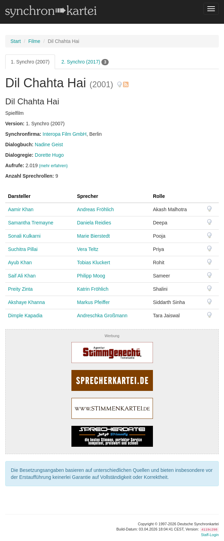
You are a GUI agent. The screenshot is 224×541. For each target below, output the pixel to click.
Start (15, 41)
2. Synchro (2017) (85, 62)
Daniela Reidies (94, 222)
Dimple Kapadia (25, 315)
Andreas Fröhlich (95, 209)
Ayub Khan (20, 262)
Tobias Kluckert (93, 262)
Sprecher (87, 196)
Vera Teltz (87, 249)
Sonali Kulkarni (24, 236)
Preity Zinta (20, 289)
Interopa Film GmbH (64, 134)
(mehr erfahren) (53, 165)
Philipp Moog (91, 276)
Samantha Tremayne (30, 222)
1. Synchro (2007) (30, 62)
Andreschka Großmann (102, 315)
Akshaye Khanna (26, 302)
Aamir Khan (20, 209)
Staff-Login (210, 535)
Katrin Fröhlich (92, 289)
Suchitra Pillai (23, 249)
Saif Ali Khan (22, 276)
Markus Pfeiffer (93, 302)
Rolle (159, 196)
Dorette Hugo (49, 155)
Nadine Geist (49, 144)
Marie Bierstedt (93, 236)
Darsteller (19, 196)
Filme (34, 41)
